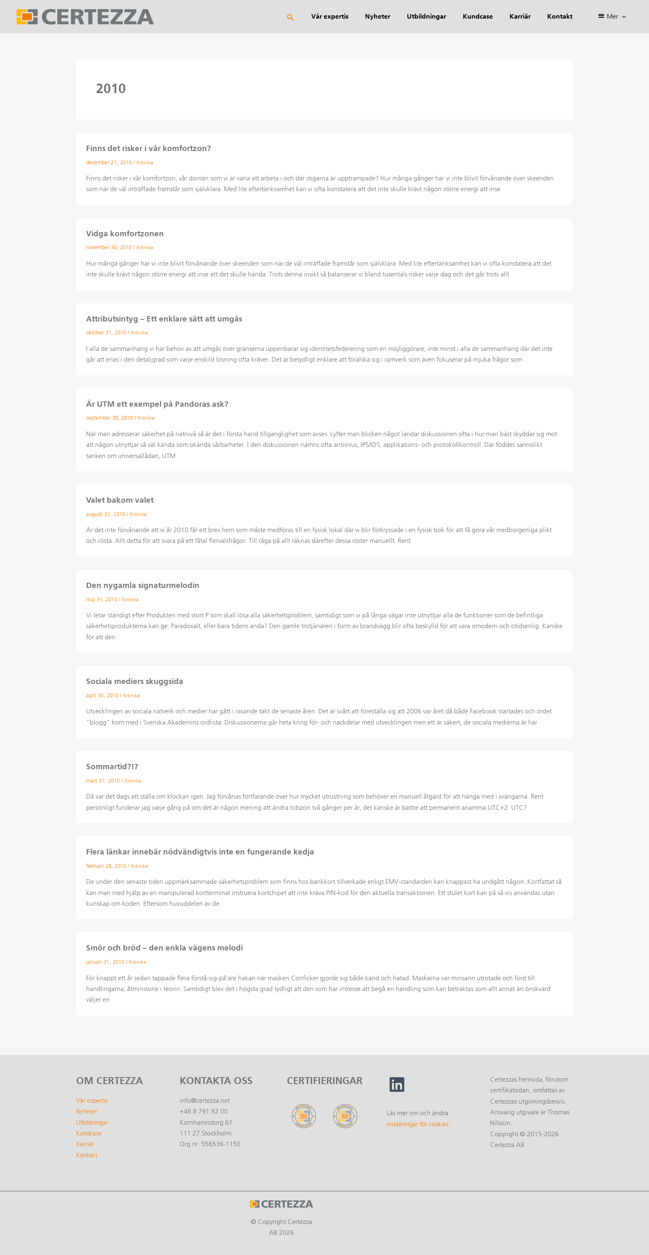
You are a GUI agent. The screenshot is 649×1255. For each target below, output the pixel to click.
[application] (624, 16)
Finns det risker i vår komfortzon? (152, 148)
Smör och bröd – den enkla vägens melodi (168, 945)
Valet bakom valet (121, 499)
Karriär (85, 1141)
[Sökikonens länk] (313, 17)
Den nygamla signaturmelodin (145, 583)
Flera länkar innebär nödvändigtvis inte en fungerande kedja (204, 849)
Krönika (145, 162)
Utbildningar (94, 1119)
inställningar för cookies (420, 1121)
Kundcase (89, 1130)
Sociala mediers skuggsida (137, 679)
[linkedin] (397, 1081)
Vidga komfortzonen (126, 233)
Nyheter (87, 1108)
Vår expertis (92, 1097)
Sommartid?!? (113, 764)
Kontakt (87, 1152)
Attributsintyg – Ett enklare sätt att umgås (169, 318)
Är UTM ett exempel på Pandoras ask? (160, 403)
